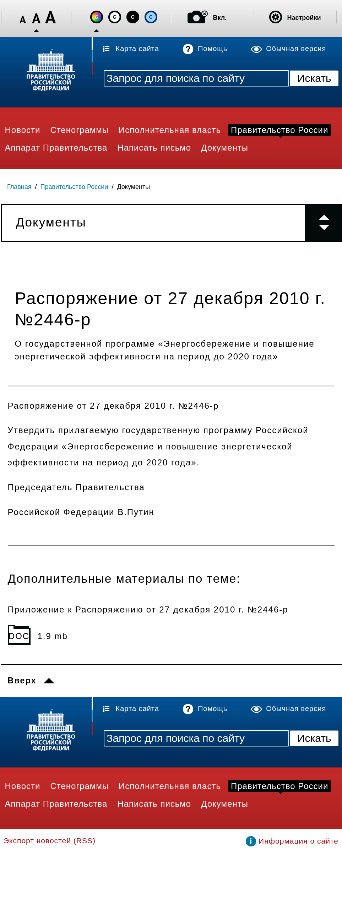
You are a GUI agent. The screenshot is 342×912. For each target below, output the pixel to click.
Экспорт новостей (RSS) (50, 841)
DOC (19, 636)
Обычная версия (296, 48)
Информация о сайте (298, 841)
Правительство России (74, 186)
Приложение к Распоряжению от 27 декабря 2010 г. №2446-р (148, 609)
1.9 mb (53, 636)
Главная (19, 186)
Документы (133, 186)
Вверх (22, 680)
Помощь (212, 48)
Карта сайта (137, 48)
